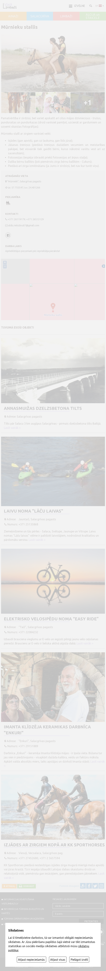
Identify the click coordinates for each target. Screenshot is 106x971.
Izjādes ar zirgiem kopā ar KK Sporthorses (54, 845)
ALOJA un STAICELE (93, 16)
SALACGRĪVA (39, 16)
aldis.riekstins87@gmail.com (23, 225)
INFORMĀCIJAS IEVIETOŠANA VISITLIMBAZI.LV (18, 901)
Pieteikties (91, 921)
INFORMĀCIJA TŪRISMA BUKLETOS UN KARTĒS (23, 911)
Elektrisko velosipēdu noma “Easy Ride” (51, 619)
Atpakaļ (10, 886)
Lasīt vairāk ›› (12, 427)
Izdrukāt (28, 886)
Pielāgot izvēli (79, 959)
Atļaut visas (57, 959)
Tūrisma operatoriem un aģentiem (24, 918)
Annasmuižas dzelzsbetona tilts (43, 408)
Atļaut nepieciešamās (31, 959)
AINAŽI (13, 16)
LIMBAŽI (66, 16)
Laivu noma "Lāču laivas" (33, 511)
